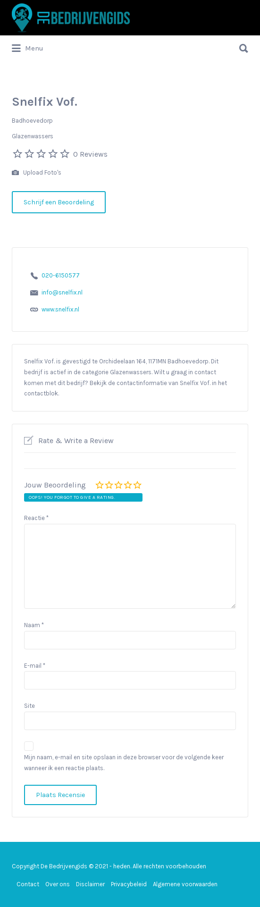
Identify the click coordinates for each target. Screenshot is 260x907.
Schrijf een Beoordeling (59, 202)
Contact (28, 884)
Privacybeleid (129, 884)
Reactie (36, 517)
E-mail (34, 665)
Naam (34, 625)
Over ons (57, 884)
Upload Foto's (36, 173)
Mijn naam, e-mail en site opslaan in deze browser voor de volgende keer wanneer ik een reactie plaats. (124, 763)
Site (29, 705)
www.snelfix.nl (60, 309)
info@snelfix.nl (62, 292)
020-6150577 (61, 275)
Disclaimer (90, 884)
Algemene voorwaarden (185, 884)
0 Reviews (90, 154)
